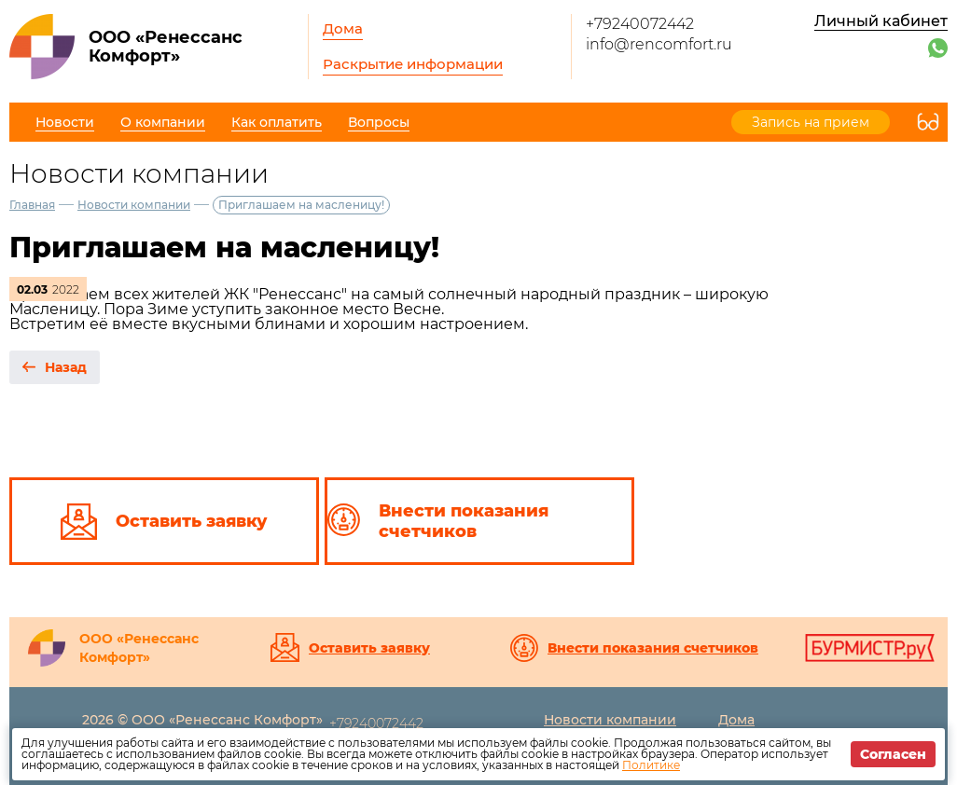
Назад (66, 367)
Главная (32, 205)
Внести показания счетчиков (653, 647)
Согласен (893, 754)
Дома (343, 28)
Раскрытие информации (413, 64)
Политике (651, 765)
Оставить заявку (369, 647)
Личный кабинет (881, 21)
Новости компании (133, 205)
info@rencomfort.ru (659, 44)
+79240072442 (640, 24)
